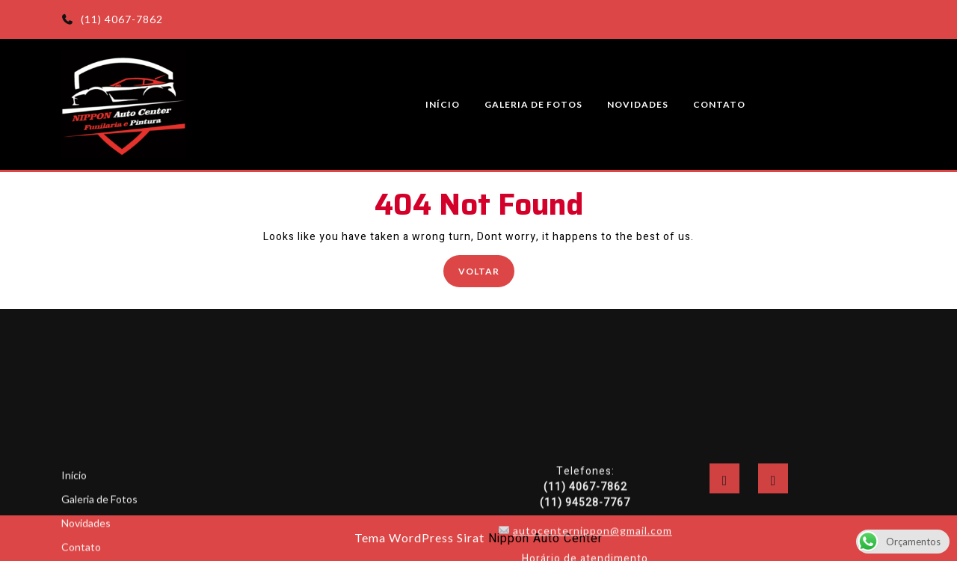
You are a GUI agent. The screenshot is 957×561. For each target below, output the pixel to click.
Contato (719, 104)
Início (442, 104)
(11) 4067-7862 (112, 19)
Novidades (637, 104)
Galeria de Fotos (533, 104)
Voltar (486, 270)
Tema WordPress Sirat (419, 537)
